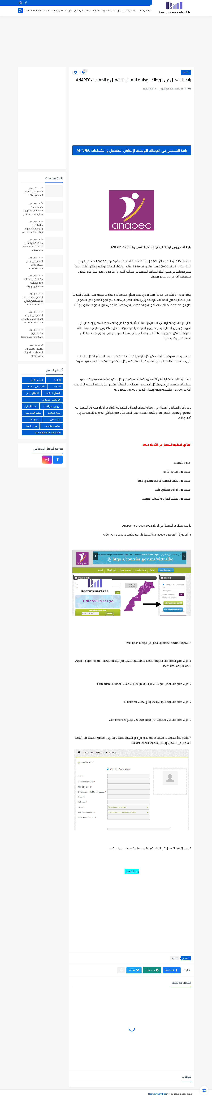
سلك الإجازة (31, 406)
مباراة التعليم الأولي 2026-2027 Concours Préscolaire (32, 246)
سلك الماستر (54, 412)
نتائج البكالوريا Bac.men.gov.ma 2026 (32, 335)
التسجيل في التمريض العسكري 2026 (33, 193)
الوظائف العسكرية (111, 10)
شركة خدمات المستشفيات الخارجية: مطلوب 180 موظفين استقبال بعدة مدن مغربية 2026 (33, 210)
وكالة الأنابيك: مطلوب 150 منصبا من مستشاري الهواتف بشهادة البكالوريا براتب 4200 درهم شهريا (33, 282)
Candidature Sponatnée (37, 10)
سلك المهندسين (33, 412)
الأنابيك (96, 10)
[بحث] (20, 10)
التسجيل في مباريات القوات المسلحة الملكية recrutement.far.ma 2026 (32, 319)
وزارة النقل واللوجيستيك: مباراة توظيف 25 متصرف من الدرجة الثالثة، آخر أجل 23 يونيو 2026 (32, 228)
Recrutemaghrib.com (158, 1094)
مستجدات (34, 419)
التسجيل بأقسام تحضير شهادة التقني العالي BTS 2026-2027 (33, 301)
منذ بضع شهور (34, 188)
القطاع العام (144, 10)
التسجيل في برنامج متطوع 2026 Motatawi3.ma (34, 264)
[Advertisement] (106, 41)
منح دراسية (57, 10)
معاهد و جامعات (53, 426)
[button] (172, 970)
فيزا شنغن (55, 419)
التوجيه (68, 10)
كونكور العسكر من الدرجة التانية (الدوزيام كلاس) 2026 (33, 352)
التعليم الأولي (36, 380)
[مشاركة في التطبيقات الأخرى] (121, 970)
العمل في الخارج (82, 10)
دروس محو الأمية (52, 406)
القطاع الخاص (129, 10)
